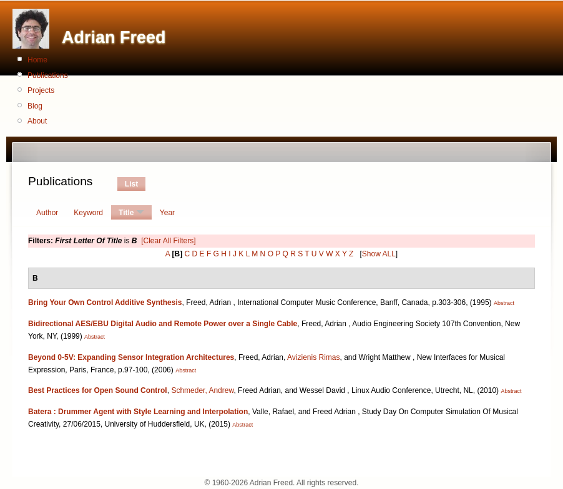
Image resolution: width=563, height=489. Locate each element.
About (37, 121)
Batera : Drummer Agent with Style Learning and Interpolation (138, 411)
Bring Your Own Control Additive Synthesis (105, 302)
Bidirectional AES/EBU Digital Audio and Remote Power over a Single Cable (162, 323)
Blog (34, 106)
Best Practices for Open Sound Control (97, 390)
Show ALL (379, 253)
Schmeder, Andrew (202, 390)
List (131, 184)
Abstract (504, 303)
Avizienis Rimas (313, 357)
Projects (40, 90)
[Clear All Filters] (168, 240)
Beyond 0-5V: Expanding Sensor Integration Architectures (131, 357)
